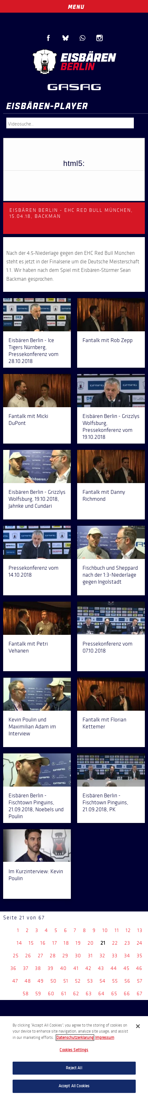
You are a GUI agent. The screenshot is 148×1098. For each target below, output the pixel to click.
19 (78, 943)
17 (54, 943)
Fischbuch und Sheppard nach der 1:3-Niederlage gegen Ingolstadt (110, 574)
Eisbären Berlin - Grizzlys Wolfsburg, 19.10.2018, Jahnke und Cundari (37, 498)
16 (43, 943)
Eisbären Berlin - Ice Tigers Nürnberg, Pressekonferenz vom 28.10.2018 (34, 351)
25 (16, 955)
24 (139, 943)
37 (25, 968)
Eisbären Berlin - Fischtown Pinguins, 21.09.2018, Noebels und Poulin (36, 806)
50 (53, 981)
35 (139, 955)
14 (19, 943)
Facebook (48, 38)
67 (139, 993)
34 (127, 955)
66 (127, 993)
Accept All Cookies (74, 1086)
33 (114, 955)
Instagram (99, 38)
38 (38, 968)
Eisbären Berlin (74, 61)
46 (139, 968)
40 (63, 968)
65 (114, 993)
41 (76, 968)
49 (40, 981)
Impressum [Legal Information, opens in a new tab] (104, 1037)
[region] (74, 1057)
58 (26, 993)
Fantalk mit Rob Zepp (108, 340)
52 (78, 981)
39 (51, 968)
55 (115, 981)
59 (38, 993)
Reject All (74, 1067)
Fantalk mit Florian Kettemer (104, 723)
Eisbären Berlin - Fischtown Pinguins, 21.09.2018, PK (105, 802)
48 (28, 981)
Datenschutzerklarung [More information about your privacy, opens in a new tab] (75, 1037)
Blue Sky (65, 38)
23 (127, 943)
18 (66, 943)
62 (76, 993)
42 (88, 968)
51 (65, 981)
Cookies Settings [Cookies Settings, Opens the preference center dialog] (74, 1049)
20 (91, 943)
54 (102, 981)
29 (65, 955)
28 (53, 955)
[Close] (138, 1026)
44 (114, 968)
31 (90, 955)
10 (105, 930)
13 (139, 930)
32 (102, 955)
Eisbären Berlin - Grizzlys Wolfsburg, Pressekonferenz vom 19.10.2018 (111, 426)
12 (128, 930)
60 (51, 993)
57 (139, 981)
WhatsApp (82, 38)
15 (31, 943)
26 (28, 955)
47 (15, 981)
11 (117, 930)
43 (101, 968)
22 (115, 943)
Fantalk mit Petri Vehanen (28, 647)
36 (13, 968)
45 (126, 968)
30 (78, 955)
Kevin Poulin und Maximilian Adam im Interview (32, 726)
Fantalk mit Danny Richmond (104, 495)
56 (127, 981)
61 (63, 993)
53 (90, 981)
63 (89, 993)
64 (101, 993)
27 (40, 955)
